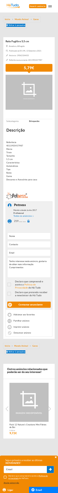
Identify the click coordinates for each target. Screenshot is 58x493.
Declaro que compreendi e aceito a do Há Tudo (29, 284)
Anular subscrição (11, 483)
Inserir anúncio (37, 6)
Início (7, 346)
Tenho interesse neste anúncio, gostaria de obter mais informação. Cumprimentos (29, 268)
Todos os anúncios (22, 216)
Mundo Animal (21, 346)
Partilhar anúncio (21, 321)
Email (36, 489)
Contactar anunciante (31, 304)
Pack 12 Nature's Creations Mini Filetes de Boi (28, 425)
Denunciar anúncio (22, 333)
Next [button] (49, 408)
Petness (20, 205)
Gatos (35, 346)
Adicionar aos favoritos (24, 315)
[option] (29, 409)
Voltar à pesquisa (15, 25)
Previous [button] (7, 408)
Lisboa (12, 430)
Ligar (7, 490)
